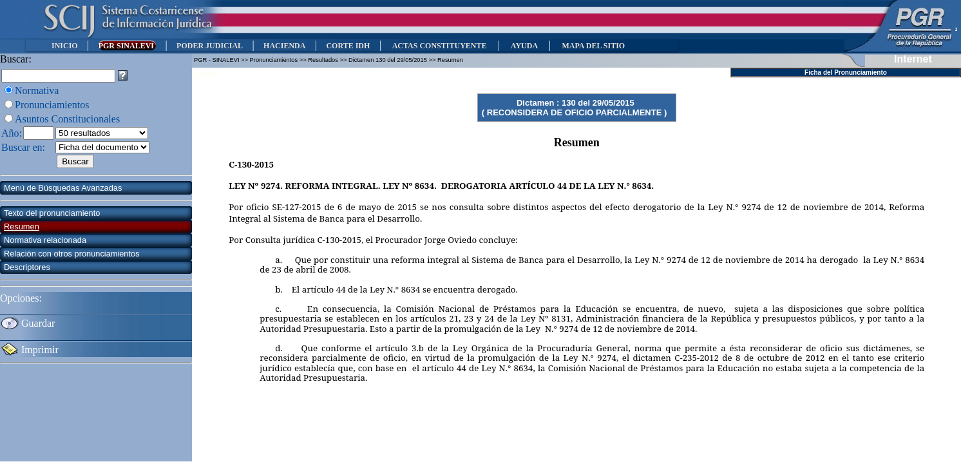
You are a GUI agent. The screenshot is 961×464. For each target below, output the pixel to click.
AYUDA (524, 45)
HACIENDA (284, 45)
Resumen (21, 226)
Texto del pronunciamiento (52, 213)
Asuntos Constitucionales (67, 118)
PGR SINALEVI (127, 45)
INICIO (65, 45)
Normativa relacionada (45, 240)
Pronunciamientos (52, 104)
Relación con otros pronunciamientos (72, 253)
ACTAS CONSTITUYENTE (439, 45)
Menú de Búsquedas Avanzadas (63, 188)
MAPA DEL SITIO (593, 45)
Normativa (37, 90)
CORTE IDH (348, 45)
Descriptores (27, 267)
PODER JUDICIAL (209, 45)
